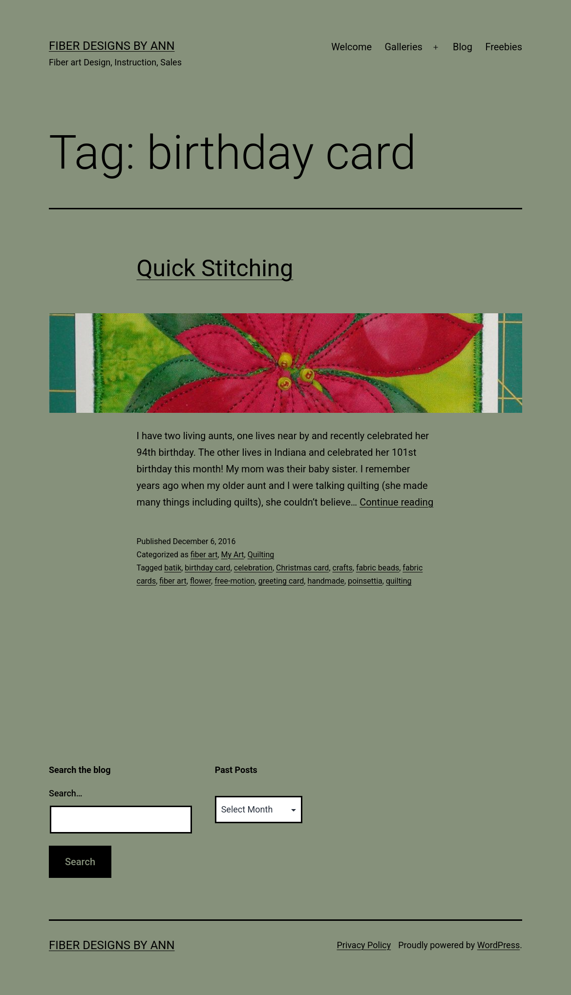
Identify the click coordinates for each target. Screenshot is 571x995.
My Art (232, 554)
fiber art (203, 554)
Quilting (261, 554)
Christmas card (302, 567)
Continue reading (396, 502)
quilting (399, 581)
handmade (325, 581)
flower (200, 581)
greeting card (281, 581)
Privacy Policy (364, 945)
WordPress (498, 945)
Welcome (351, 47)
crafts (343, 567)
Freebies (503, 47)
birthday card (207, 567)
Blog (462, 47)
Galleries (403, 47)
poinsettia (365, 581)
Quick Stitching (215, 268)
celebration (253, 567)
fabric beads (377, 567)
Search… (66, 793)
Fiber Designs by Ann (112, 46)
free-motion (234, 581)
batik (172, 567)
